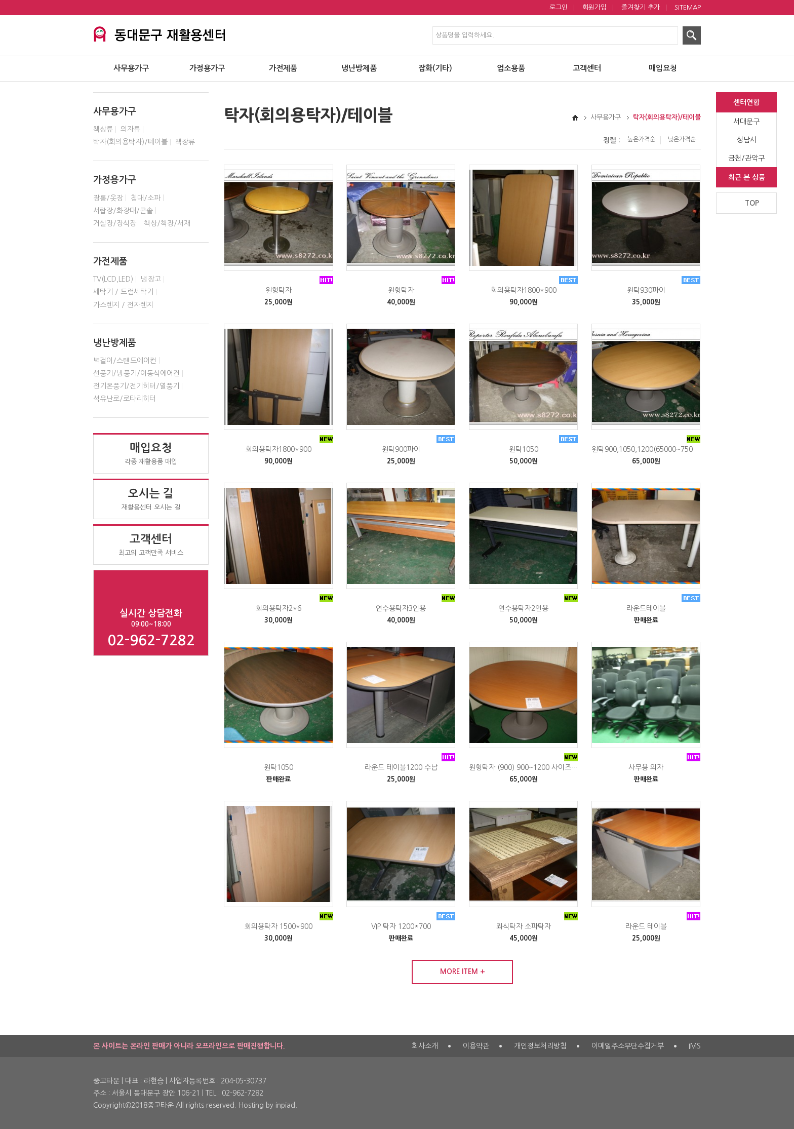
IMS (695, 1045)
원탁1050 (523, 449)
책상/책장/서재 (167, 223)
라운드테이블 (646, 608)
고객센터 (587, 68)
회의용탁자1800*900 (524, 290)
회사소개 (425, 1045)
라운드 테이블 (646, 926)
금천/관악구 (746, 158)
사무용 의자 (645, 767)
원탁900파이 (401, 449)
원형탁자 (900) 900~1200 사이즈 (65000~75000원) (523, 767)
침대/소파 (146, 198)
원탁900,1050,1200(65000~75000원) (646, 449)
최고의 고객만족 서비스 (151, 544)
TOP (752, 203)
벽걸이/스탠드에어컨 (124, 360)
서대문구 (746, 121)
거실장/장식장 (114, 223)
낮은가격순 (682, 139)
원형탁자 (278, 290)
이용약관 (476, 1045)
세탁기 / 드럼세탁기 (123, 291)
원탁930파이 (646, 290)
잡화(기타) (435, 68)
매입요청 (663, 68)
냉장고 (151, 279)
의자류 (130, 129)
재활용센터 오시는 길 (151, 499)
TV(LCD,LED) (113, 279)
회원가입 (594, 7)
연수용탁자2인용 (523, 608)
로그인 (558, 7)
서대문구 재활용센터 (159, 32)
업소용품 (511, 68)
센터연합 (746, 102)
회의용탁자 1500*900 (278, 926)
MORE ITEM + (462, 972)
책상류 (103, 129)
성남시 (747, 139)
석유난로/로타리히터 (124, 398)
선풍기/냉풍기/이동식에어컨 (136, 373)
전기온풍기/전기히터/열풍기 (136, 386)
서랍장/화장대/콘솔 (123, 210)
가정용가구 (207, 68)
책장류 (185, 141)
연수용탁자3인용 (401, 608)
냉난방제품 (359, 68)
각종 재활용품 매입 (151, 453)
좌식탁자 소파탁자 (523, 926)
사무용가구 (131, 68)
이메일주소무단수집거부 (627, 1045)
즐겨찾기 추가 (640, 7)
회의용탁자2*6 (278, 608)
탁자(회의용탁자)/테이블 (130, 141)
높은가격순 (641, 139)
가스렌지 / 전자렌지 (123, 304)
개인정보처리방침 (540, 1045)
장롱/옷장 (108, 198)
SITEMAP (687, 7)
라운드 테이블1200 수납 (401, 767)
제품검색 (0, 0)
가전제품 (283, 68)
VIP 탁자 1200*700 (401, 926)
